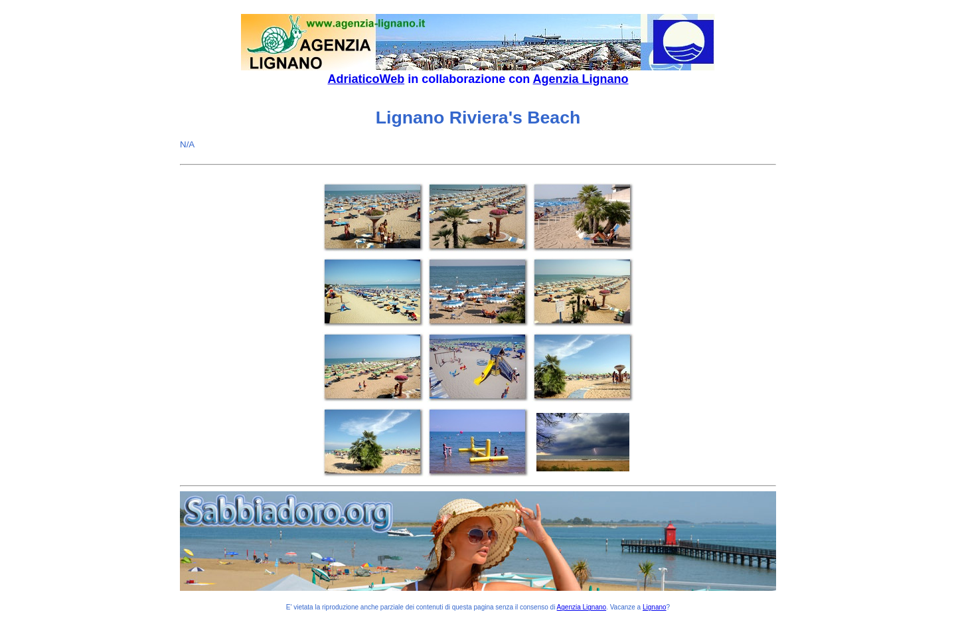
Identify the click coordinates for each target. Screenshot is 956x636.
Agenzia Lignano (581, 79)
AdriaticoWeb (365, 79)
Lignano (655, 607)
